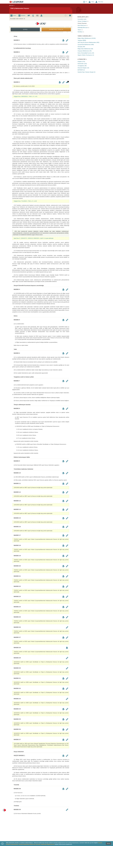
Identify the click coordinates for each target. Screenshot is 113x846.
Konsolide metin (82, 19)
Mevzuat (11, 5)
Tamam (108, 843)
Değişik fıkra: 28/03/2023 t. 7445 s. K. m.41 (25, 96)
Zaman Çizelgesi (82, 21)
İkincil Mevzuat (82, 25)
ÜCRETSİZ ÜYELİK (56, 29)
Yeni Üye (100, 2)
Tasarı (79, 29)
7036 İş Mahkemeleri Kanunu (19, 8)
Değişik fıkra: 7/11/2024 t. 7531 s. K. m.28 (25, 201)
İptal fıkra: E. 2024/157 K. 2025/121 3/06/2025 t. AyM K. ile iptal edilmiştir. (34, 238)
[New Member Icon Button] (96, 2)
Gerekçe (80, 31)
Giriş (92, 2)
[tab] (13, 15)
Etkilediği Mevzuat (83, 27)
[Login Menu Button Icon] (89, 2)
